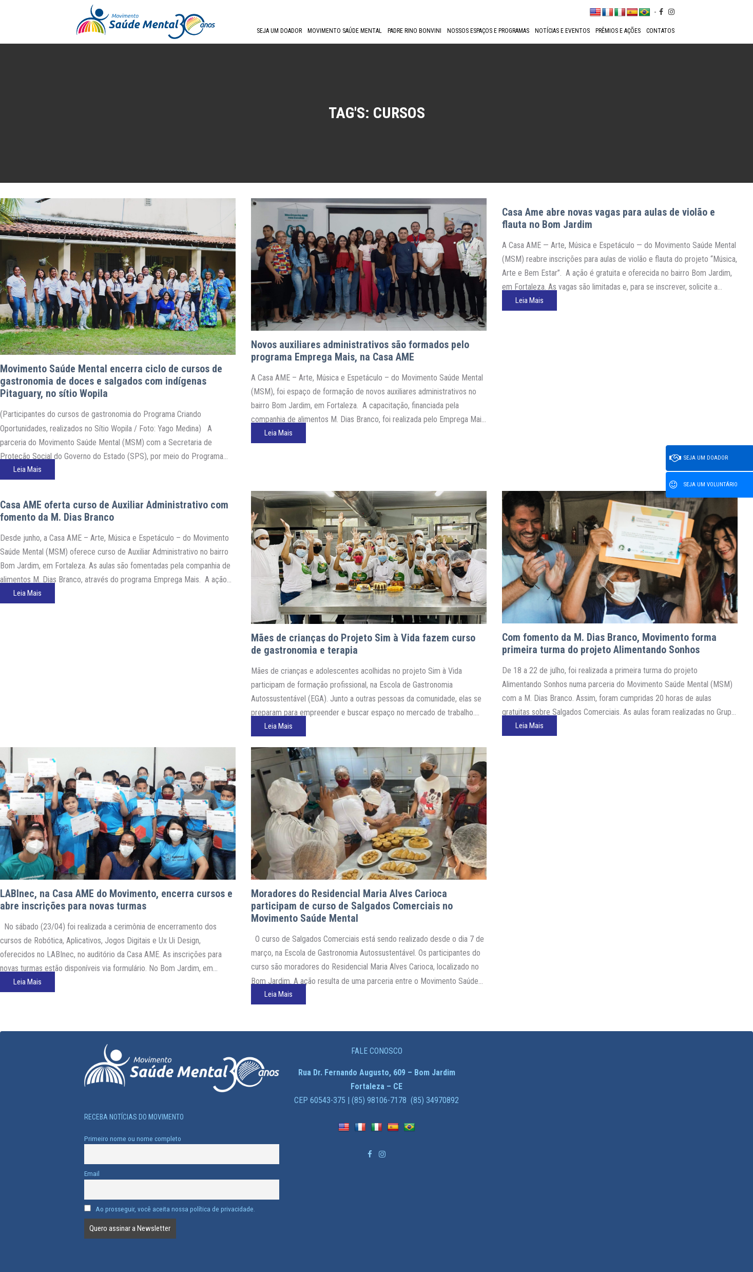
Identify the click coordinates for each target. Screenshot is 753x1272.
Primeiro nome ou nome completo (132, 1138)
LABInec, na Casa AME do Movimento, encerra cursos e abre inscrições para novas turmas (116, 899)
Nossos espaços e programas (488, 30)
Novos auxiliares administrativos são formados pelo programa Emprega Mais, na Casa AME (360, 350)
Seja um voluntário (703, 484)
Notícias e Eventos (562, 30)
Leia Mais (27, 469)
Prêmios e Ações (618, 30)
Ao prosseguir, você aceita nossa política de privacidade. (170, 1209)
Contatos (660, 30)
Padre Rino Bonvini (414, 30)
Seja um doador (279, 30)
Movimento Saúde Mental (344, 30)
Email (92, 1173)
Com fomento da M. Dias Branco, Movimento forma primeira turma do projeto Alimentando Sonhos (609, 643)
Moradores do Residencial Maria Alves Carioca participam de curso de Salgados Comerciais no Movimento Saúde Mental (352, 905)
